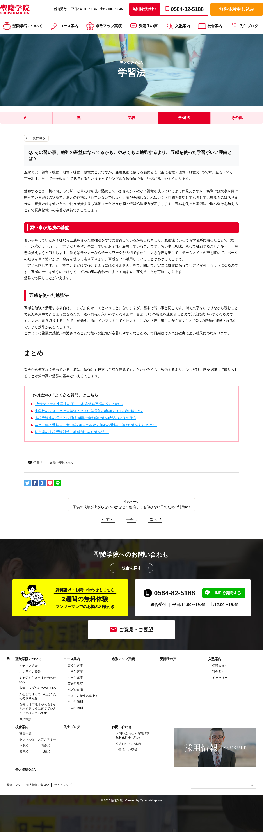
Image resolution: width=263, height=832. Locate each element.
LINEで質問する (226, 593)
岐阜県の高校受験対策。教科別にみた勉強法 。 (72, 432)
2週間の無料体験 (85, 598)
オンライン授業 (30, 671)
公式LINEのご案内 (128, 744)
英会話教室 (75, 683)
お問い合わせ (122, 727)
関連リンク (14, 784)
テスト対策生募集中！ (83, 696)
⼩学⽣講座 (75, 677)
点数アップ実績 (109, 26)
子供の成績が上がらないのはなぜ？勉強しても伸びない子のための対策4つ (131, 507)
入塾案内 (182, 26)
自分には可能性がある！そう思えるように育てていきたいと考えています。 (37, 709)
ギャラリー (219, 677)
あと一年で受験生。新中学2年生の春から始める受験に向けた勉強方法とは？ (96, 425)
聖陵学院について (27, 26)
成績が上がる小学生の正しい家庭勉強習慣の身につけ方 (79, 404)
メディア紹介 (28, 665)
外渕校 (23, 745)
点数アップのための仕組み (37, 688)
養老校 (45, 745)
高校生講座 (75, 665)
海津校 (23, 751)
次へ (153, 519)
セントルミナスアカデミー (37, 739)
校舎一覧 (25, 733)
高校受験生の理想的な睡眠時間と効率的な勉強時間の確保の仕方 (85, 418)
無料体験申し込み (236, 9)
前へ (109, 519)
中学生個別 (75, 708)
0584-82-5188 (174, 593)
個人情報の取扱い (37, 784)
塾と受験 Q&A (63, 463)
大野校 (45, 751)
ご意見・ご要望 (136, 629)
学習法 (184, 118)
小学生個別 (75, 702)
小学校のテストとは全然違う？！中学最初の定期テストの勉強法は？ (89, 411)
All (26, 118)
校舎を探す (131, 568)
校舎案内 (214, 26)
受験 (131, 118)
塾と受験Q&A (25, 769)
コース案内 (69, 26)
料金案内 (218, 671)
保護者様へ (219, 665)
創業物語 (25, 719)
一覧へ (131, 519)
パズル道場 (75, 689)
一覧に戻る (37, 138)
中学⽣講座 (75, 671)
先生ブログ (249, 26)
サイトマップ (62, 784)
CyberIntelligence (151, 800)
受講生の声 (148, 26)
